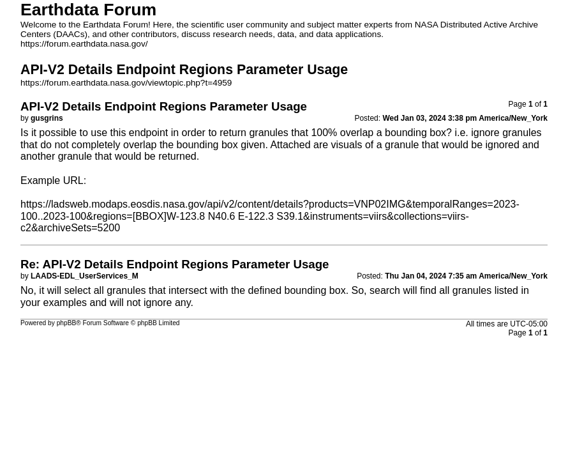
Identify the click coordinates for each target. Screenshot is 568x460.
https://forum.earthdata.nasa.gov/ (84, 44)
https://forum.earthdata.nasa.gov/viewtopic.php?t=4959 (126, 83)
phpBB (67, 322)
